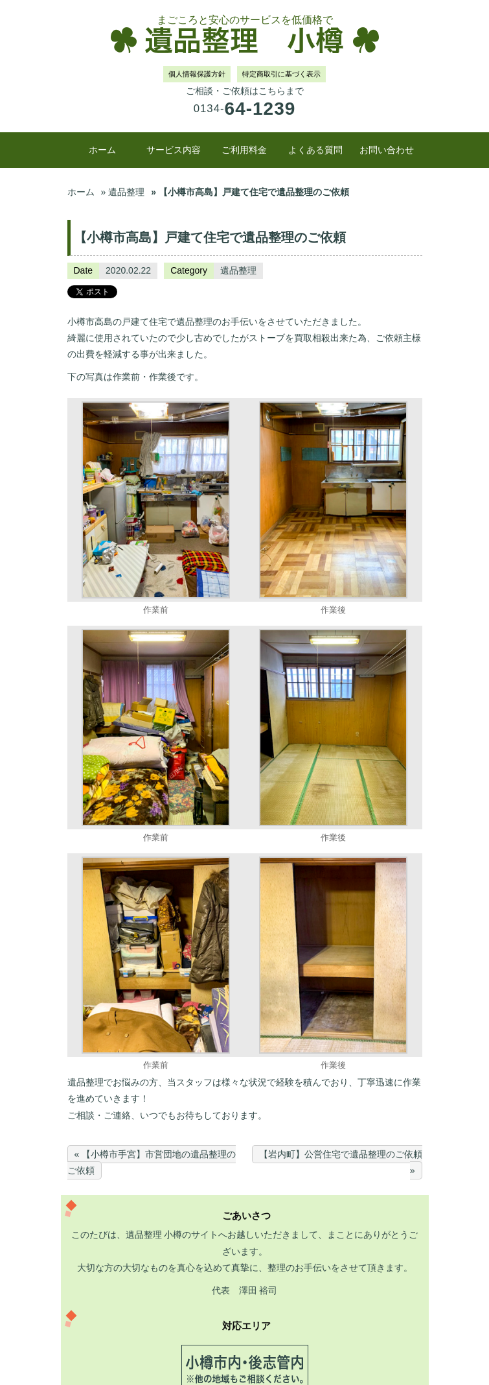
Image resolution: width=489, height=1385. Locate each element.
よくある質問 (315, 150)
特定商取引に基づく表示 (281, 74)
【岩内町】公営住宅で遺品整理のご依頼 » (340, 1162)
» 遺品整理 (123, 192)
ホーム (102, 150)
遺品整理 (238, 270)
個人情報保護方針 (196, 74)
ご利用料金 (244, 150)
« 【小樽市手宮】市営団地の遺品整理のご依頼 (151, 1162)
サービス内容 (173, 150)
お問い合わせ (386, 150)
